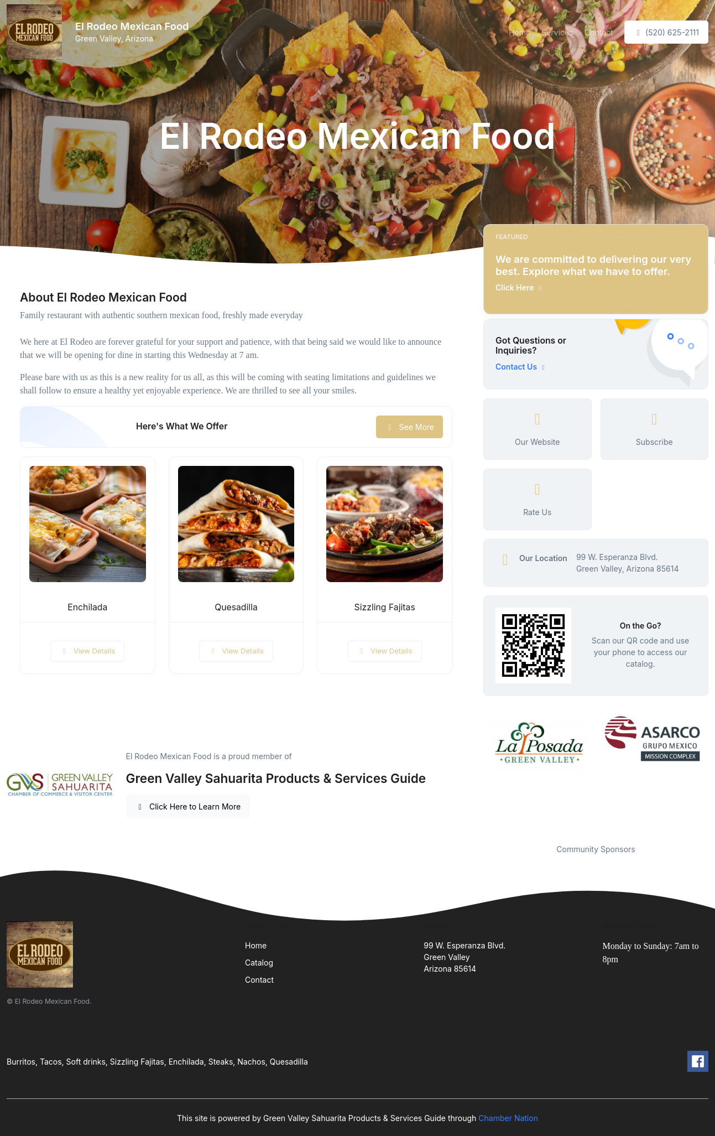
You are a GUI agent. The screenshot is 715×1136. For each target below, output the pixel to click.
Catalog (259, 962)
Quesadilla (236, 607)
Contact (598, 32)
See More (409, 427)
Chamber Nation (508, 1118)
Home (519, 32)
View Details (87, 650)
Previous (475, 771)
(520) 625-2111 (666, 32)
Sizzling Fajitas (384, 607)
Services (557, 32)
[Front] (36, 32)
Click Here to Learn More (188, 806)
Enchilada (87, 607)
